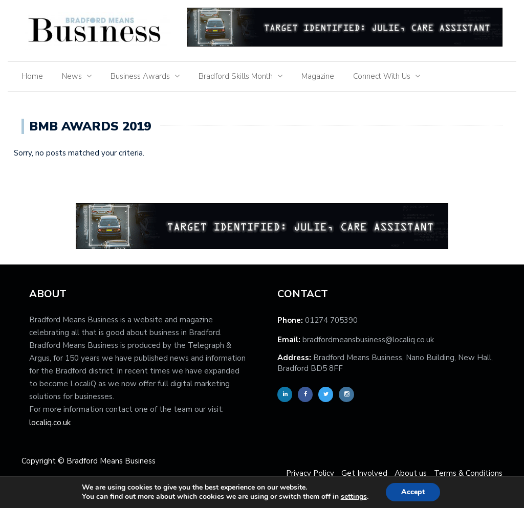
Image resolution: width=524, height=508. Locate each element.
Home (32, 76)
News (72, 76)
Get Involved (364, 473)
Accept (413, 492)
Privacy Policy (310, 473)
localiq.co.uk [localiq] (50, 422)
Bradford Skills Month (236, 76)
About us (411, 473)
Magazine (317, 76)
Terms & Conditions (468, 473)
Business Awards (140, 76)
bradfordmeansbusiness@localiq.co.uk (368, 340)
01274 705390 (331, 320)
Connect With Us (381, 76)
